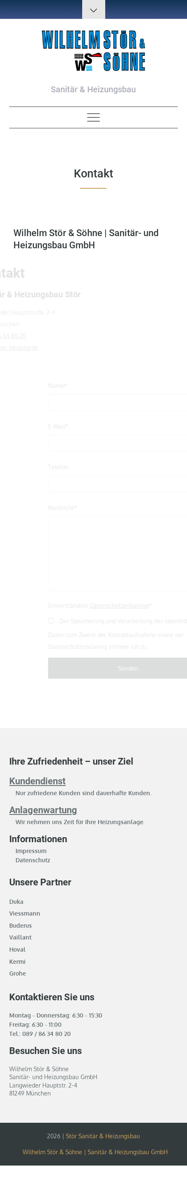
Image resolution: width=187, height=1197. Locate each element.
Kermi (17, 961)
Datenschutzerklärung (123, 605)
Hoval (17, 949)
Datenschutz (33, 860)
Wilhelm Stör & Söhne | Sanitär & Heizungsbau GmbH (95, 1151)
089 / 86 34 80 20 (46, 1033)
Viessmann (24, 913)
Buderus (20, 925)
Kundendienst (37, 781)
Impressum (31, 850)
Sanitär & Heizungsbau (93, 89)
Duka (16, 901)
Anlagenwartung (43, 810)
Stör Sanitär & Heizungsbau (103, 1136)
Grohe (17, 973)
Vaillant (20, 937)
